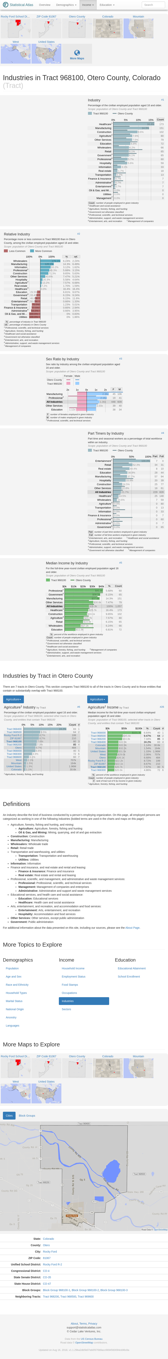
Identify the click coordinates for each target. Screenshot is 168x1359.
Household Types (16, 992)
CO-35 (47, 1277)
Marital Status (14, 1001)
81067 (46, 1258)
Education (107, 4)
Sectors (66, 1009)
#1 (162, 99)
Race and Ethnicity (17, 984)
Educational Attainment (132, 968)
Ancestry (11, 1017)
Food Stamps (70, 984)
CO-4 (46, 1270)
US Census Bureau (91, 1338)
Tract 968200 (51, 1296)
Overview (44, 4)
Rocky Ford (50, 1251)
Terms (83, 1323)
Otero (46, 1245)
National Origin (15, 1009)
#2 (78, 233)
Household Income (73, 968)
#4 (162, 433)
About (74, 1323)
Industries (68, 1001)
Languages (12, 1025)
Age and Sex (13, 976)
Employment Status (73, 976)
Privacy (92, 1323)
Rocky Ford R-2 (52, 1264)
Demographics (66, 4)
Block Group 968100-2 (85, 1290)
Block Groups (27, 1115)
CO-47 (47, 1283)
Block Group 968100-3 (114, 1290)
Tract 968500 (68, 1296)
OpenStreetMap (84, 1342)
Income (88, 4)
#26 (162, 707)
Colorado (48, 1238)
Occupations (69, 992)
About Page (132, 927)
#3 (120, 358)
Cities (9, 1115)
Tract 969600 (86, 1296)
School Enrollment (129, 976)
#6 (78, 707)
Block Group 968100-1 (56, 1290)
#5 (120, 562)
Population (12, 968)
